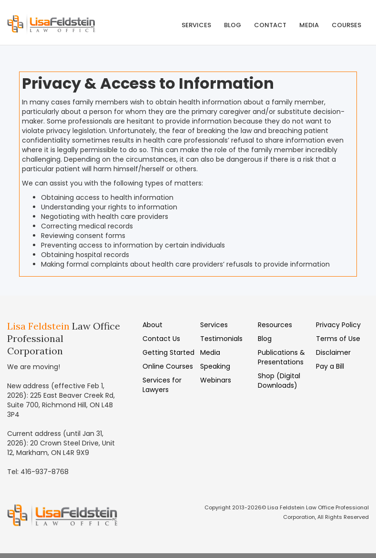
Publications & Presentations (281, 357)
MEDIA (309, 25)
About (152, 325)
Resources (275, 325)
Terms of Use (338, 338)
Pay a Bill (330, 366)
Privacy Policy (338, 325)
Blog (232, 25)
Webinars (215, 380)
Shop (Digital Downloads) (279, 380)
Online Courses (167, 366)
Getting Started (168, 352)
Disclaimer (333, 352)
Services (196, 25)
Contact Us (161, 338)
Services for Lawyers (162, 384)
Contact (270, 25)
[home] (59, 22)
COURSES (346, 25)
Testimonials (221, 338)
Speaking (215, 366)
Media (210, 352)
